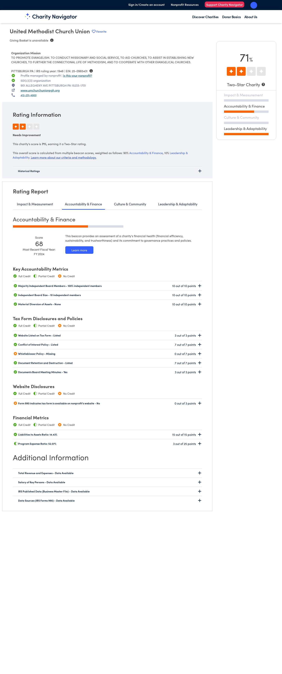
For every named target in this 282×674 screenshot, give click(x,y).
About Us (250, 16)
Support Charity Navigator (224, 4)
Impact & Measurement (35, 204)
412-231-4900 (28, 95)
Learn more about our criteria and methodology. (64, 157)
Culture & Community (130, 204)
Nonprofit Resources (185, 4)
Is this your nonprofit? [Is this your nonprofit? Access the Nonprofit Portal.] (77, 75)
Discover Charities (205, 16)
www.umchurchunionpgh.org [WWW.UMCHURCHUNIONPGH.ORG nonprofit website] (40, 90)
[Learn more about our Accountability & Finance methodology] (79, 250)
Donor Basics (231, 16)
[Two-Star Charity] (246, 84)
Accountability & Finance (83, 204)
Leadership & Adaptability (177, 204)
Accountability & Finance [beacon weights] (146, 153)
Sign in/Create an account (146, 4)
